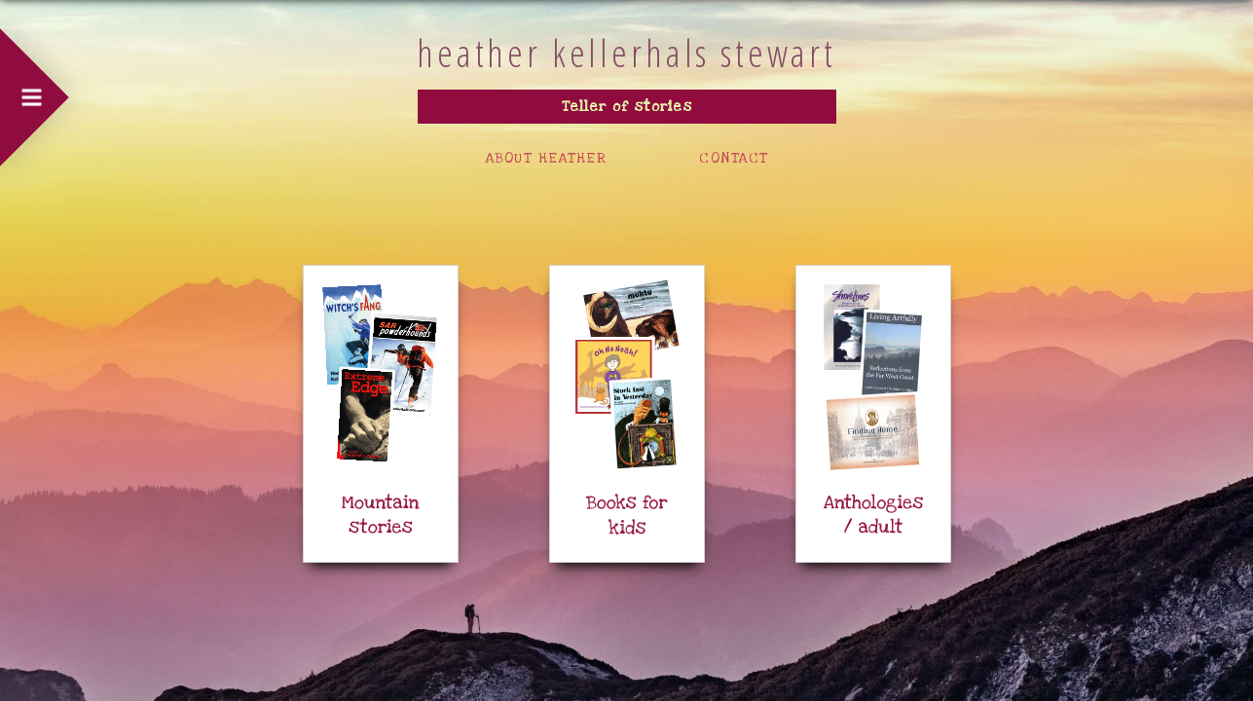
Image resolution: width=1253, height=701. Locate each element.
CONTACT (733, 158)
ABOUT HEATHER (547, 158)
